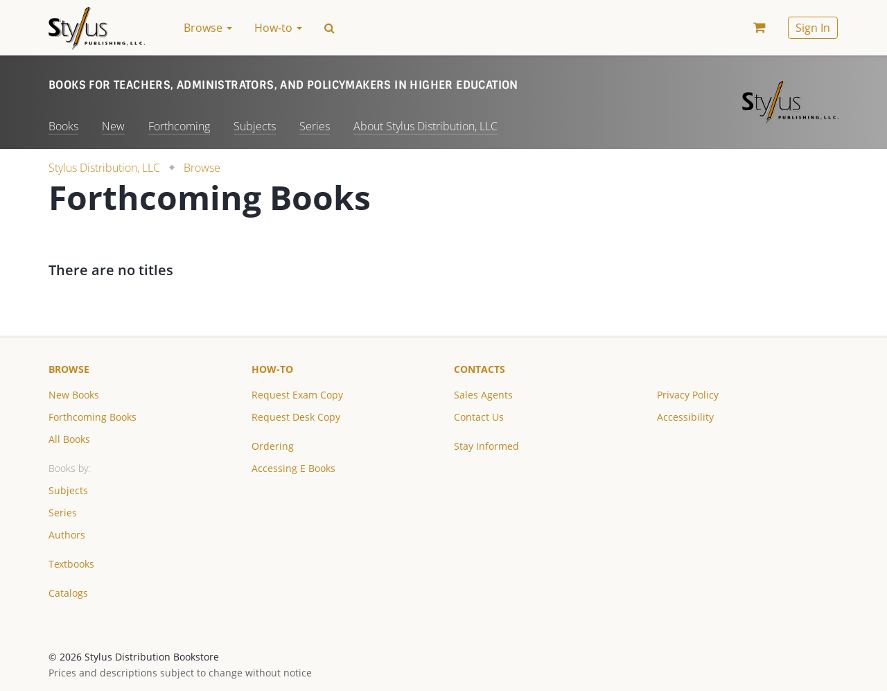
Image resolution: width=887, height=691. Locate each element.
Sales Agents (483, 394)
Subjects (255, 126)
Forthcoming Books (93, 416)
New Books (74, 394)
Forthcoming (179, 126)
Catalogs (68, 593)
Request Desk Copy (296, 416)
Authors (67, 534)
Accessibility (685, 416)
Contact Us (479, 416)
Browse (202, 167)
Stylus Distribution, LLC (104, 167)
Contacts (479, 369)
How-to (272, 369)
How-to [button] (278, 27)
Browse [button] (208, 27)
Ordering (273, 446)
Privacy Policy (688, 394)
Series (314, 126)
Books (63, 126)
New (113, 126)
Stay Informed (486, 446)
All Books (69, 439)
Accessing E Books (293, 468)
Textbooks (71, 563)
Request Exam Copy (297, 394)
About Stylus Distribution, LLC (425, 126)
